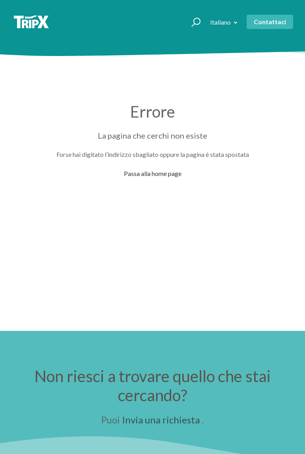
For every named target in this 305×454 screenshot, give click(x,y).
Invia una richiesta (161, 419)
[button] (192, 21)
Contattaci (270, 21)
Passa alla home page (152, 173)
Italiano (221, 22)
